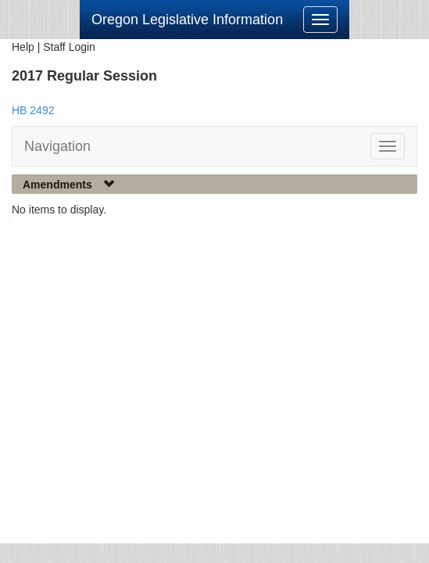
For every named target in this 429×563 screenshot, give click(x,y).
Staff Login (69, 47)
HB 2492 (33, 110)
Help (23, 47)
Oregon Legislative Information (187, 19)
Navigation (57, 146)
